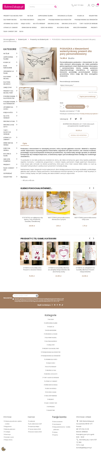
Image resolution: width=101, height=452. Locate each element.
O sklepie (7, 432)
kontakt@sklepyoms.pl (84, 448)
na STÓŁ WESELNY (39, 24)
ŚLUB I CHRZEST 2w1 (10, 31)
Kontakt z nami (9, 437)
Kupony (55, 435)
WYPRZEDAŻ (7, 173)
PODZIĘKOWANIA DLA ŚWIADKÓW (86, 20)
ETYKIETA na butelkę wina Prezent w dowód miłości (32, 269)
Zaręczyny (41, 20)
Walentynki (93, 16)
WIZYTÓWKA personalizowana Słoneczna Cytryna (59, 219)
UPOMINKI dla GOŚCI (11, 24)
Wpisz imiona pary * (67, 85)
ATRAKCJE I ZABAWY (11, 27)
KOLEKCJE (80, 16)
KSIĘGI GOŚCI (25, 24)
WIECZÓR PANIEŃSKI (80, 27)
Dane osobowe (57, 421)
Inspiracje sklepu (34, 426)
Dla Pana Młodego (27, 20)
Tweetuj (76, 119)
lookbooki (32, 421)
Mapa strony (8, 440)
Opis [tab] (25, 143)
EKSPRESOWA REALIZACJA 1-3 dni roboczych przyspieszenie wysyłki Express (78, 125)
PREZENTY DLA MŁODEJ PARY (13, 16)
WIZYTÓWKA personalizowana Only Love (85, 219)
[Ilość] (62, 107)
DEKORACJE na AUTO (69, 24)
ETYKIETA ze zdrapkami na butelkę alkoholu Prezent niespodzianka (85, 270)
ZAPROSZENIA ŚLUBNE (45, 16)
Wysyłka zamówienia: (67, 111)
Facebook (52, 305)
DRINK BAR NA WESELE (29, 27)
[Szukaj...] (43, 6)
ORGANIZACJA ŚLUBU (64, 16)
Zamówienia (57, 424)
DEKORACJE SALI (53, 24)
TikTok (62, 305)
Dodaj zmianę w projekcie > (89, 114)
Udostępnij (71, 119)
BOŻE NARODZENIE (7, 67)
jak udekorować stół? (35, 424)
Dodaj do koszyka (75, 107)
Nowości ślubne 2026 (35, 432)
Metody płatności (10, 429)
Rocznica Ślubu (63, 27)
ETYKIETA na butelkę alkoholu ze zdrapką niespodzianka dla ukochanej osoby (59, 270)
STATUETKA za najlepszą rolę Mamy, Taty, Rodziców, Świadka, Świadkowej (32, 220)
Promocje (7, 434)
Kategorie (9, 49)
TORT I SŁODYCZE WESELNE (88, 24)
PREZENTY (94, 27)
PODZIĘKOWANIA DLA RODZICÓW (60, 20)
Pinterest (81, 119)
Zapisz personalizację (88, 97)
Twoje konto (59, 417)
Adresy (55, 432)
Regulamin (8, 426)
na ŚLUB (30, 16)
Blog (21, 31)
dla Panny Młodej (10, 20)
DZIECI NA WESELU (47, 27)
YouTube (55, 305)
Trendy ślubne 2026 (35, 429)
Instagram (60, 305)
